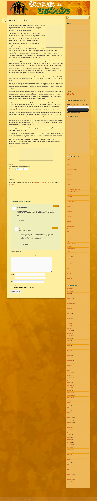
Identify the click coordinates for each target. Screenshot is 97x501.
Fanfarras (69, 216)
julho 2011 (69, 462)
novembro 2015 (70, 358)
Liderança (69, 221)
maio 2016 (69, 345)
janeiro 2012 (69, 447)
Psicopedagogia (70, 256)
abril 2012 (69, 439)
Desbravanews (70, 199)
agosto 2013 (69, 402)
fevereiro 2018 (70, 315)
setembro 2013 (70, 400)
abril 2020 (69, 296)
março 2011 (69, 471)
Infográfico (69, 218)
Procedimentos (70, 251)
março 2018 (69, 313)
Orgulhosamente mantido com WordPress (13, 499)
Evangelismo (69, 211)
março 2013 (69, 415)
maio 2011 (69, 467)
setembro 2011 (70, 457)
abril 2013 (69, 412)
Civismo (68, 181)
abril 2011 (69, 469)
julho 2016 (69, 340)
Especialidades (70, 206)
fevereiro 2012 (70, 444)
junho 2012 (69, 434)
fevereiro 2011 (70, 474)
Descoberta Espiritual (44, 182)
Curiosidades (36, 182)
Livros (68, 223)
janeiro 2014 (69, 390)
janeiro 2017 (69, 333)
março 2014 (69, 385)
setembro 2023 (70, 288)
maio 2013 (69, 410)
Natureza (69, 233)
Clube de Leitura (70, 186)
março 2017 (69, 328)
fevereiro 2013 (70, 417)
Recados (68, 258)
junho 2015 (69, 370)
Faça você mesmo (70, 214)
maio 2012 (69, 437)
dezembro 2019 (70, 303)
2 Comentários (11, 186)
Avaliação (69, 164)
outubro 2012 (69, 427)
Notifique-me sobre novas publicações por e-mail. (23, 287)
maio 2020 (69, 293)
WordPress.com (34, 499)
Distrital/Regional (70, 204)
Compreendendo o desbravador (73, 189)
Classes (68, 184)
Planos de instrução (71, 248)
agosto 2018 (69, 308)
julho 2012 (69, 432)
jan (5, 20)
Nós (67, 236)
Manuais (68, 228)
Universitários (69, 280)
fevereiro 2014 (70, 387)
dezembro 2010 (70, 479)
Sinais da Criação (70, 271)
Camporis (69, 167)
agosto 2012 (69, 429)
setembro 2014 (70, 377)
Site (12, 281)
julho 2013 (69, 405)
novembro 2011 (70, 452)
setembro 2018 (70, 306)
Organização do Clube (71, 243)
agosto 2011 (69, 459)
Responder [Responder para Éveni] (55, 227)
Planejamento (69, 246)
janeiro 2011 (69, 476)
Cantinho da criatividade (72, 169)
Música (68, 231)
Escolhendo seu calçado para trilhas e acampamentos (50, 197)
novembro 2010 (70, 481)
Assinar (78, 110)
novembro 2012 (70, 424)
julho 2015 (69, 367)
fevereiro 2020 (70, 298)
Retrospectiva (69, 263)
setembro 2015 (70, 363)
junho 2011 (69, 464)
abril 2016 (69, 348)
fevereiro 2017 (70, 330)
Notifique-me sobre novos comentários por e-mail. (24, 285)
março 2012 (69, 442)
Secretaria (69, 268)
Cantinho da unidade (71, 171)
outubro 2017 (69, 320)
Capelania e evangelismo (72, 176)
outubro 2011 (69, 454)
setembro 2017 (70, 323)
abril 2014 (69, 382)
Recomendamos (12, 197)
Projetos (68, 253)
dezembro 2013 (70, 392)
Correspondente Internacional (73, 191)
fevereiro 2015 (70, 372)
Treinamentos (69, 278)
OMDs (68, 241)
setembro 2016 (70, 335)
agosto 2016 (69, 338)
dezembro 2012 (70, 422)
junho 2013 (69, 407)
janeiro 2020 (69, 301)
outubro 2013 (69, 397)
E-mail (12, 278)
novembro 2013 (70, 395)
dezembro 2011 (70, 449)
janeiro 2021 (69, 291)
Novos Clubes (70, 238)
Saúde (68, 266)
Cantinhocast (69, 174)
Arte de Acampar (70, 162)
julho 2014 (69, 380)
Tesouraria (69, 273)
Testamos (69, 275)
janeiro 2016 (69, 355)
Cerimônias (69, 179)
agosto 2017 (69, 325)
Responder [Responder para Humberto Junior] (56, 206)
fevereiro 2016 (70, 353)
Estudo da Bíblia (70, 209)
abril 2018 (69, 311)
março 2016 (69, 350)
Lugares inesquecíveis (71, 226)
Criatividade (69, 194)
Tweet (10, 168)
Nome (12, 274)
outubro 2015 (69, 360)
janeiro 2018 (69, 318)
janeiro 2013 (69, 420)
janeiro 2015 (69, 375)
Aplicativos (69, 159)
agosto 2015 (69, 365)
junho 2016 (69, 343)
